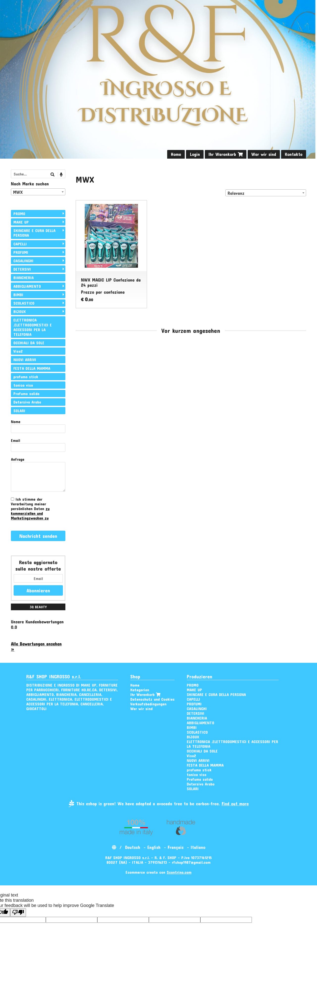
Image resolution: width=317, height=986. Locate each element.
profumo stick (25, 376)
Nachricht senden (38, 536)
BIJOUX (19, 311)
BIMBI (18, 294)
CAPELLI (20, 243)
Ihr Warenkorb (226, 154)
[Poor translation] (18, 912)
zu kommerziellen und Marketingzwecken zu (30, 513)
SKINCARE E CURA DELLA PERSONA (34, 232)
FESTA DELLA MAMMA (31, 368)
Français (176, 847)
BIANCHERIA (23, 277)
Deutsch (132, 847)
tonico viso (23, 385)
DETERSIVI (22, 269)
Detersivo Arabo (27, 402)
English (153, 847)
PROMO (19, 213)
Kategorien (139, 689)
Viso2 (18, 351)
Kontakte (293, 154)
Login (195, 154)
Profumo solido (26, 393)
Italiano (198, 847)
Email (15, 440)
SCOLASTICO (23, 303)
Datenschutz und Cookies (152, 699)
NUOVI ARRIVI (24, 359)
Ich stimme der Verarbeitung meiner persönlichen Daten (30, 508)
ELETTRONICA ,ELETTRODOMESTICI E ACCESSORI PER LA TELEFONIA (32, 327)
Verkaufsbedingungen (148, 703)
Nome (15, 421)
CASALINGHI (23, 260)
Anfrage (17, 459)
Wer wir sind (263, 154)
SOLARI (19, 410)
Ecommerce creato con (158, 872)
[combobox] (265, 192)
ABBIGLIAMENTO (27, 286)
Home (176, 154)
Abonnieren (38, 590)
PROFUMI (20, 252)
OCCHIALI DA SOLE (28, 342)
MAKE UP (21, 222)
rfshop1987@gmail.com (191, 862)
